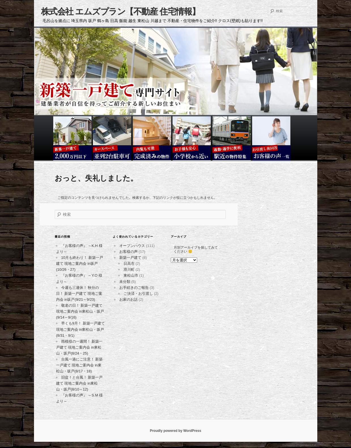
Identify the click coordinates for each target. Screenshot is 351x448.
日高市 (129, 263)
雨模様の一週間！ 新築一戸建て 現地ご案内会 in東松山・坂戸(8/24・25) (79, 347)
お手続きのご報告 (134, 287)
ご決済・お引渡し (138, 293)
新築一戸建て (130, 257)
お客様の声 (128, 251)
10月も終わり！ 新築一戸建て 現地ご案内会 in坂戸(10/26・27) (79, 263)
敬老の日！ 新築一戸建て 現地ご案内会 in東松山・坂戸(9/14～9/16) (80, 311)
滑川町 (129, 269)
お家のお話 (128, 299)
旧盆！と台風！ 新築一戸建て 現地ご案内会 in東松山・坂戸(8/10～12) (79, 383)
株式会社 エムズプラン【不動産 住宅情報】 (120, 11)
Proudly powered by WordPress (175, 431)
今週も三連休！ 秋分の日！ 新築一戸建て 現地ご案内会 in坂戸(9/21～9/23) (79, 293)
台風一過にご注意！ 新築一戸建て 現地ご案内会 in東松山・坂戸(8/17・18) (79, 365)
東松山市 (131, 275)
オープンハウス (132, 246)
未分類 (124, 282)
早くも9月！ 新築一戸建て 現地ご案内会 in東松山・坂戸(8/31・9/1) (80, 329)
